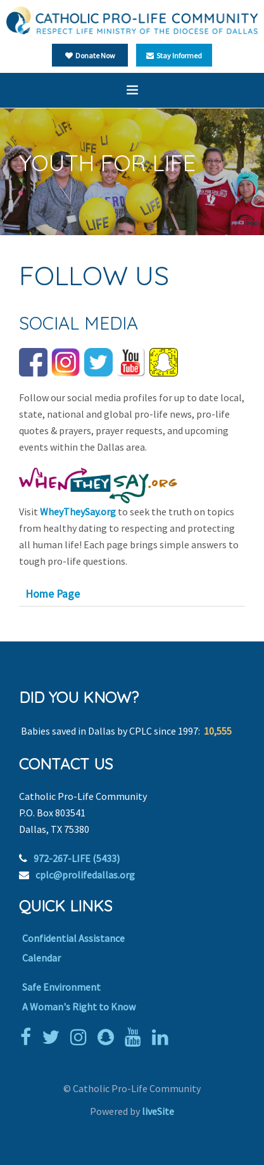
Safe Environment (61, 987)
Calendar (41, 957)
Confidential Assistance (73, 938)
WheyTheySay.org (78, 511)
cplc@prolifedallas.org (85, 874)
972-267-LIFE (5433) (77, 858)
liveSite (158, 1111)
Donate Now (90, 55)
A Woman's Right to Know (78, 1006)
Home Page (52, 594)
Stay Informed (174, 55)
